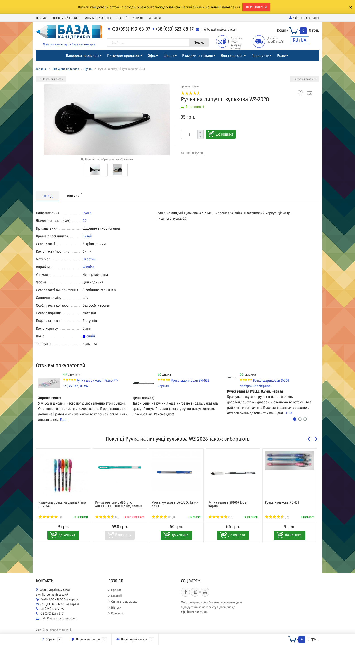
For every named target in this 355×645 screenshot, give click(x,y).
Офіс (152, 55)
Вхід (293, 18)
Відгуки (138, 18)
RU (295, 40)
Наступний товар (305, 79)
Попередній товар (51, 79)
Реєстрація (312, 18)
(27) (107, 517)
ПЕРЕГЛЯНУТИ (256, 7)
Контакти (154, 18)
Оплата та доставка (98, 18)
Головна (41, 69)
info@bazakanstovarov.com (219, 29)
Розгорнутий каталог (65, 18)
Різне (281, 55)
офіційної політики (194, 612)
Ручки (89, 69)
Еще (63, 419)
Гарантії (122, 18)
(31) (277, 517)
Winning (88, 267)
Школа (168, 55)
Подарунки (260, 55)
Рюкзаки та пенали (197, 55)
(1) (163, 517)
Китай (87, 236)
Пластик (89, 259)
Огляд (48, 196)
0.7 (84, 221)
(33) (50, 517)
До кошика (224, 134)
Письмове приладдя (123, 55)
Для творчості (232, 55)
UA (303, 40)
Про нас (41, 18)
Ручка (87, 213)
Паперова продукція (82, 55)
